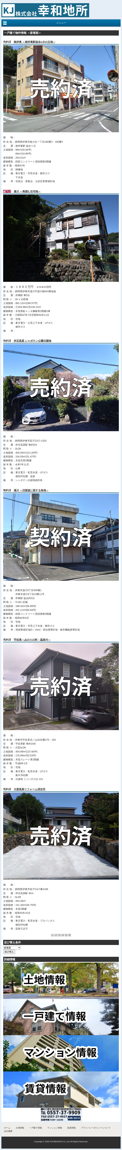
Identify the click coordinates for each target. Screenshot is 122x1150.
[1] (52, 935)
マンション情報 (54, 1128)
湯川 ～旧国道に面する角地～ (31, 490)
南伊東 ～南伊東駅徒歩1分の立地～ (34, 41)
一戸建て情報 (35, 1128)
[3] (59, 935)
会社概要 (8, 1131)
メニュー (61, 22)
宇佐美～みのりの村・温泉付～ (32, 639)
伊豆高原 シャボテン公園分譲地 (32, 340)
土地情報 (20, 1128)
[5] (66, 935)
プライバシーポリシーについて (95, 1128)
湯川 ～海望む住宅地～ (27, 191)
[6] (69, 935)
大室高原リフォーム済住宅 (29, 789)
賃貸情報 (71, 1128)
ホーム (7, 1128)
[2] (56, 935)
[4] (62, 935)
